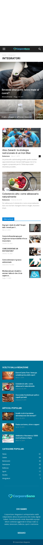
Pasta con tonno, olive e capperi (27, 424)
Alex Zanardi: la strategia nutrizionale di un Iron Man (16, 151)
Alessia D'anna (7, 97)
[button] (40, 49)
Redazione (6, 156)
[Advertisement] (21, 23)
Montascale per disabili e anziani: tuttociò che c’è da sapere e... (12, 273)
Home (4, 55)
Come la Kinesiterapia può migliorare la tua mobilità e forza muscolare (14, 238)
